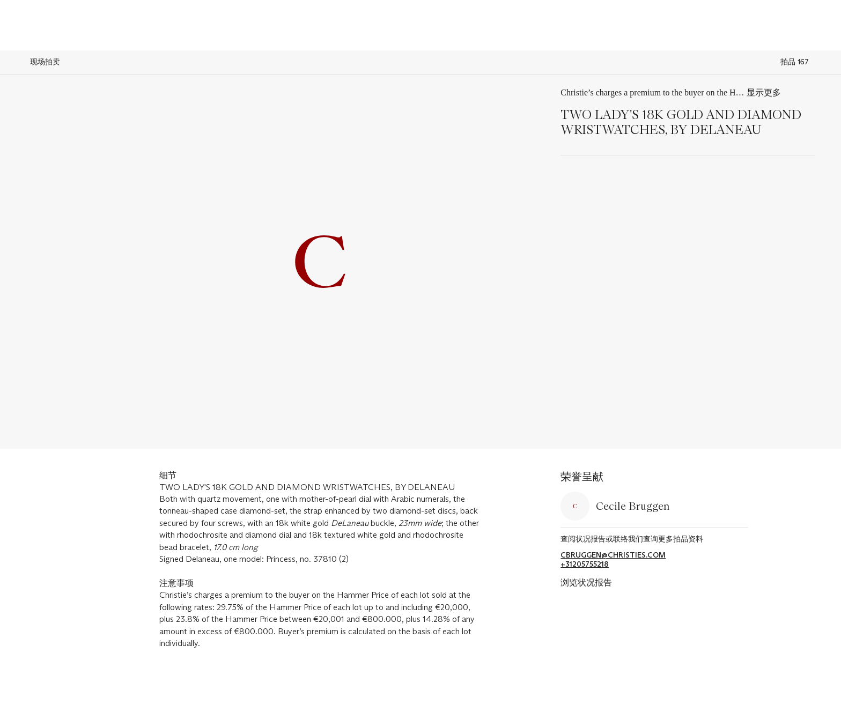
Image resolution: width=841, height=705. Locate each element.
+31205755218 (584, 564)
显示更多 (764, 92)
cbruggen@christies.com (613, 555)
